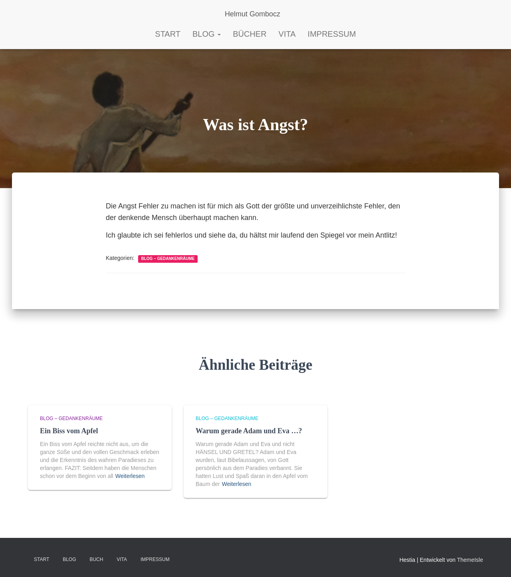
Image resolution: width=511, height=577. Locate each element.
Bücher (249, 34)
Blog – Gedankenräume (168, 258)
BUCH (96, 559)
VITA (122, 559)
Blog (206, 34)
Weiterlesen (130, 476)
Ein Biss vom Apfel (69, 431)
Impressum (332, 34)
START (167, 34)
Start (41, 559)
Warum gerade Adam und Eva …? (249, 431)
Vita (287, 34)
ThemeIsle (470, 560)
